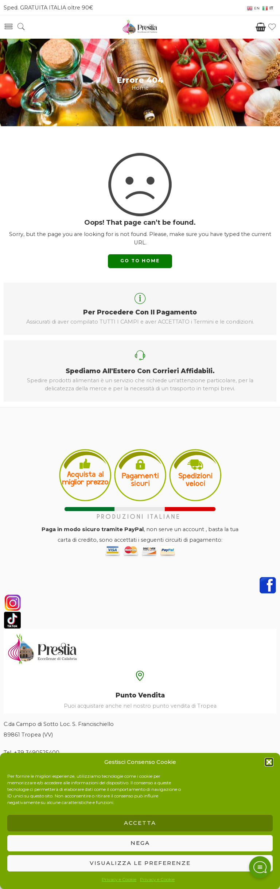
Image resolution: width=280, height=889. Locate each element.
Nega (140, 842)
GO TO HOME (140, 260)
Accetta (140, 822)
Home (140, 88)
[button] (269, 762)
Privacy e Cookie (119, 879)
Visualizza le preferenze (140, 862)
